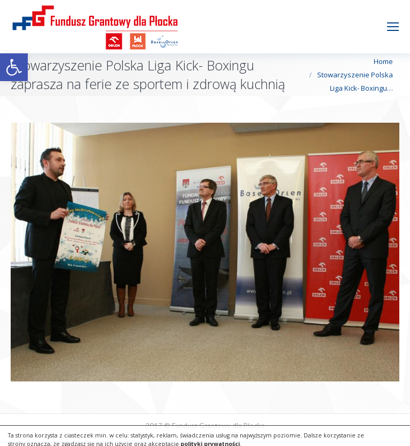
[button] (14, 67)
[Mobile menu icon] (393, 26)
